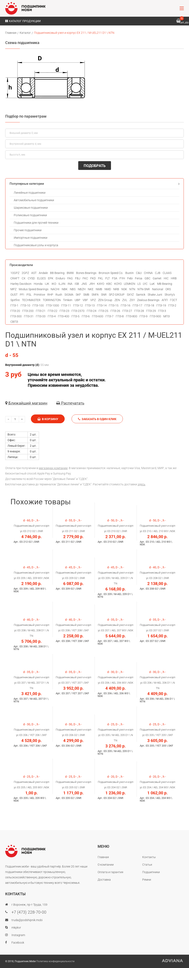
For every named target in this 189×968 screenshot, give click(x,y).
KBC (109, 283)
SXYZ (130, 294)
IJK (47, 283)
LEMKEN (129, 283)
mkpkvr (16, 927)
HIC (166, 278)
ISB (77, 283)
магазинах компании (53, 468)
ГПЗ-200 (28, 311)
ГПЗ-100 (38, 305)
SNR (104, 294)
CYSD (31, 278)
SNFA (95, 294)
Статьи (147, 864)
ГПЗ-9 (143, 316)
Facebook (17, 942)
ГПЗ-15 (113, 305)
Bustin (129, 273)
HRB (174, 278)
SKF (78, 294)
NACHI (55, 289)
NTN (132, 289)
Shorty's (170, 294)
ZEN (117, 300)
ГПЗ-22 (52, 311)
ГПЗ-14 (102, 305)
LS (139, 283)
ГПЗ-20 (15, 311)
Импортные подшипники (30, 237)
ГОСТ (173, 300)
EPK (50, 278)
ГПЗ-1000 (52, 305)
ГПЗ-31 (29, 316)
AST (34, 273)
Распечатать (70, 403)
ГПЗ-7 (109, 316)
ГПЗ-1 (14, 305)
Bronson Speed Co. (111, 273)
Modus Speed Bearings (33, 289)
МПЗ (166, 316)
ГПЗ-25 (103, 311)
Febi (130, 278)
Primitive (39, 294)
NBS (73, 289)
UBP (77, 300)
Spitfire (15, 300)
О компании (106, 864)
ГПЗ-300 (16, 316)
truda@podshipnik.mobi (27, 920)
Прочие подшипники (28, 230)
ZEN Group (105, 300)
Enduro (60, 278)
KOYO (118, 283)
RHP (50, 294)
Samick (140, 294)
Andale (43, 273)
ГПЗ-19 (161, 305)
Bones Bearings (86, 273)
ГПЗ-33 (40, 316)
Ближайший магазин (26, 403)
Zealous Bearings (148, 300)
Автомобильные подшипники (34, 200)
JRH (92, 283)
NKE (90, 289)
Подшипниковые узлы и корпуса (36, 245)
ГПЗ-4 (52, 316)
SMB (86, 294)
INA (70, 283)
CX (23, 278)
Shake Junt (155, 294)
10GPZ (14, 273)
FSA (114, 278)
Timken (67, 300)
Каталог (25, 32)
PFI (22, 294)
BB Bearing (57, 273)
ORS (168, 289)
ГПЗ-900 (155, 316)
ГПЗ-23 (64, 311)
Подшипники (151, 872)
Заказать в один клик (97, 419)
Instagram (18, 935)
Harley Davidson (21, 283)
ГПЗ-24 (91, 311)
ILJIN (61, 283)
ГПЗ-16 (125, 305)
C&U (139, 273)
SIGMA (68, 294)
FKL (100, 278)
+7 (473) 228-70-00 (28, 912)
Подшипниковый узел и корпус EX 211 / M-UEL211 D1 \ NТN (74, 32)
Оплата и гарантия (110, 872)
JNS (84, 283)
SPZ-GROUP (117, 294)
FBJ (77, 278)
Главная (10, 32)
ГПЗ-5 (75, 316)
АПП (165, 300)
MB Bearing (164, 283)
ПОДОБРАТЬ (95, 165)
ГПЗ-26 (115, 311)
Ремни (146, 879)
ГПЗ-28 (139, 311)
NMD (108, 289)
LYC (145, 283)
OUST (14, 294)
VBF (85, 300)
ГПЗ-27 (127, 311)
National (157, 289)
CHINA (148, 273)
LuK (152, 283)
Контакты (149, 857)
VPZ (93, 300)
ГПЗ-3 (162, 311)
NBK (65, 289)
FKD (93, 278)
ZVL (124, 300)
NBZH (82, 289)
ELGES (41, 278)
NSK (124, 289)
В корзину (47, 419)
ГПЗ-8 (120, 316)
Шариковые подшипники (31, 207)
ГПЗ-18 (149, 305)
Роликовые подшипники (30, 215)
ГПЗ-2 (172, 305)
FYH (122, 278)
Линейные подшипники (29, 192)
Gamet (157, 278)
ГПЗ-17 (137, 305)
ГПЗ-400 (63, 316)
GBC (147, 278)
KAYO (100, 283)
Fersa (138, 278)
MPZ (13, 289)
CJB (157, 273)
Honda (38, 283)
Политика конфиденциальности (55, 961)
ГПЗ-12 (78, 305)
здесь (141, 484)
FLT (107, 278)
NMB (99, 289)
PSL (29, 294)
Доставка (104, 879)
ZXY (132, 300)
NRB (116, 289)
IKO (54, 283)
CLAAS (167, 273)
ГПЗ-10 (25, 305)
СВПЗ (14, 321)
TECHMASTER (31, 300)
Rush (58, 294)
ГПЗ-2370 (78, 311)
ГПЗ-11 (66, 305)
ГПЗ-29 (151, 311)
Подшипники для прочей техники (36, 222)
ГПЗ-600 (97, 316)
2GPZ (25, 273)
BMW (70, 273)
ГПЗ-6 (86, 316)
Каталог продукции (23, 21)
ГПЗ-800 (131, 316)
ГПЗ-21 (40, 311)
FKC (85, 278)
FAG (70, 278)
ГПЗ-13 (90, 305)
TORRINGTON (52, 300)
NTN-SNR (143, 289)
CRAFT (14, 278)
